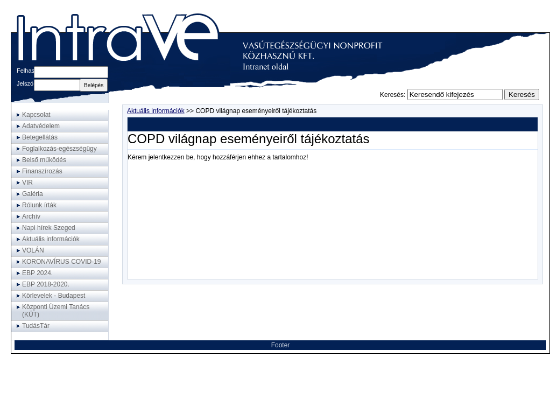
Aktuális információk (156, 111)
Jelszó (25, 83)
